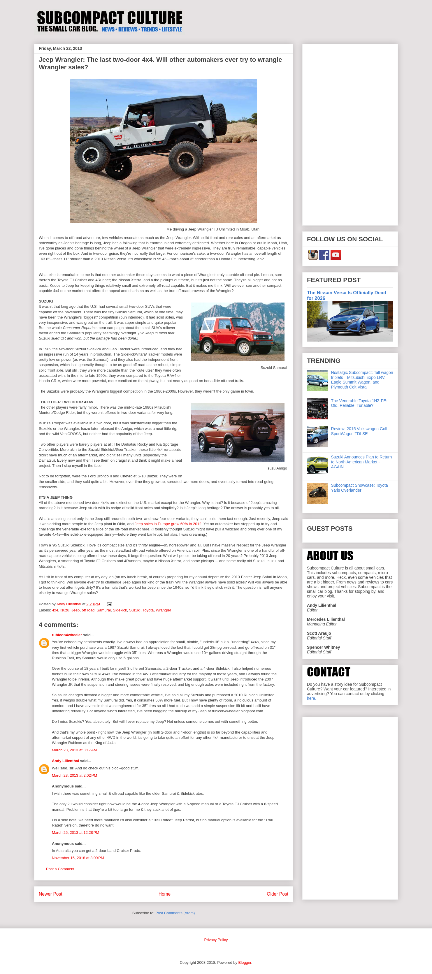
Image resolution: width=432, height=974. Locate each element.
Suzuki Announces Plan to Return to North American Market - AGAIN (361, 462)
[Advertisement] (350, 133)
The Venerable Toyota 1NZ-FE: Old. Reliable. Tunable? (359, 403)
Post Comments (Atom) (175, 913)
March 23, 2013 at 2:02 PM (74, 775)
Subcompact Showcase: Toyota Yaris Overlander (359, 488)
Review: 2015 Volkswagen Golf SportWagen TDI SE (359, 431)
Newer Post (50, 894)
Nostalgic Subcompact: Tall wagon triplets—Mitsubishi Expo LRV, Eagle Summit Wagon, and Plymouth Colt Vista (362, 379)
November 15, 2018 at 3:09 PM (78, 858)
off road (88, 610)
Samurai (104, 610)
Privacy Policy (216, 940)
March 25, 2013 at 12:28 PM (75, 832)
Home (165, 894)
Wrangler (163, 610)
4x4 (55, 610)
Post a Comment (60, 869)
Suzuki (135, 610)
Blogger (244, 962)
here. (311, 698)
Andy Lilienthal (65, 761)
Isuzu (64, 610)
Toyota (148, 610)
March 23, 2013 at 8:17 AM (74, 750)
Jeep (75, 610)
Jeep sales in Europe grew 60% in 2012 (168, 524)
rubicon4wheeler (67, 635)
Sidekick (120, 610)
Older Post (277, 894)
